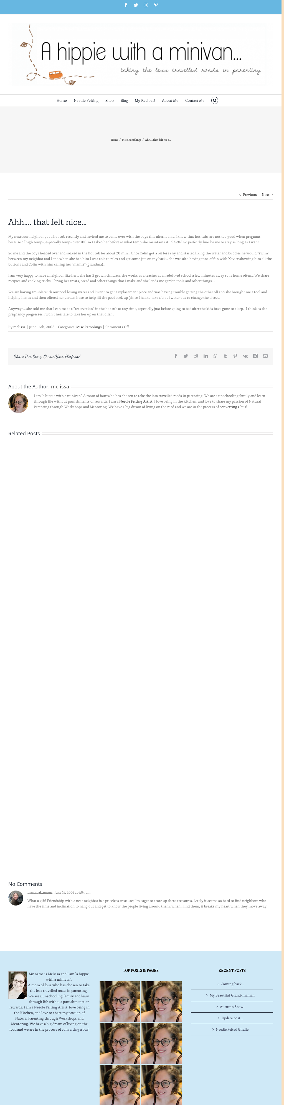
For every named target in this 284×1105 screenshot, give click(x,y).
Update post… (232, 1018)
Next (266, 194)
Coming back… (232, 984)
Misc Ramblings (89, 327)
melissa (19, 327)
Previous (250, 194)
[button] (214, 100)
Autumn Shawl (232, 1006)
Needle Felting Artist (136, 401)
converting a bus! (233, 406)
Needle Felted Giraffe (232, 1029)
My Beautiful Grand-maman (232, 995)
